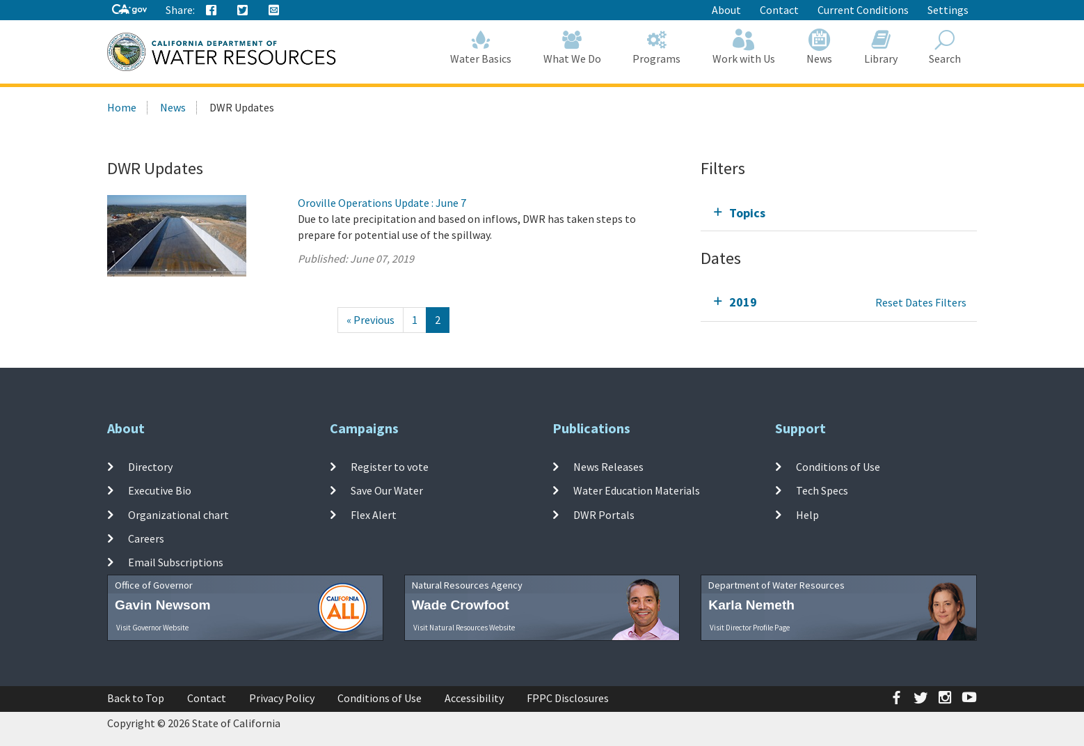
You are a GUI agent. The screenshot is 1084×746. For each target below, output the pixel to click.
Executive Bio (159, 490)
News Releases (608, 467)
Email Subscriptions (175, 562)
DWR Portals (604, 514)
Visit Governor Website (152, 627)
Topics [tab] (747, 213)
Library (881, 47)
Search (946, 47)
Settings (948, 10)
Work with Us (743, 47)
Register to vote (390, 467)
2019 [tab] (743, 302)
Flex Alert (374, 514)
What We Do (572, 47)
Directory (150, 467)
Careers (146, 538)
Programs (657, 47)
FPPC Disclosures (568, 698)
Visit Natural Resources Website (464, 627)
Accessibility (474, 698)
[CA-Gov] (129, 10)
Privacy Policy (281, 698)
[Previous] (370, 320)
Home (121, 107)
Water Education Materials (636, 490)
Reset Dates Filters (920, 302)
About (726, 10)
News (820, 47)
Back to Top (135, 698)
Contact (779, 10)
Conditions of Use (838, 467)
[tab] (839, 213)
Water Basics (481, 47)
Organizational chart (178, 514)
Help (807, 514)
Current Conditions (863, 10)
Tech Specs (822, 490)
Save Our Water (387, 490)
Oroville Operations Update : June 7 (382, 203)
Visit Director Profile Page (750, 627)
